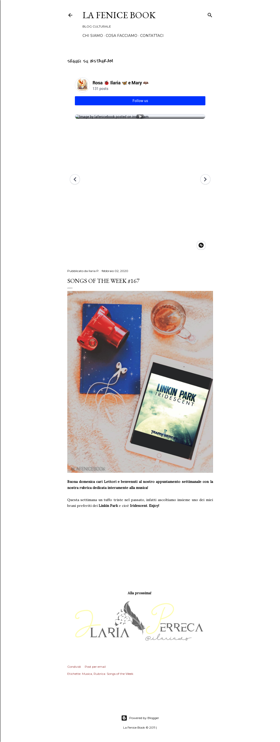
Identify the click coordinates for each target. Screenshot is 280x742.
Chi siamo (92, 35)
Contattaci (152, 35)
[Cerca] (210, 14)
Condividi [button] (74, 667)
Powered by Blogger (140, 718)
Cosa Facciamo (121, 35)
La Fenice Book (119, 15)
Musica (87, 674)
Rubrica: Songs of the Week (113, 674)
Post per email (95, 667)
